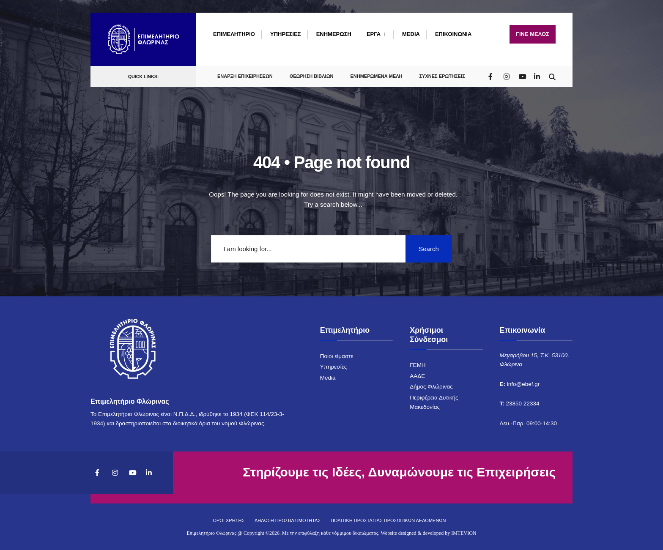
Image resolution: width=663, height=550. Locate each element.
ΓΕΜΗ (417, 365)
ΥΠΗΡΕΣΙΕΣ (285, 34)
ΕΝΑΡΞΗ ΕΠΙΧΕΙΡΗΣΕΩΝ (245, 75)
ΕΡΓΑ (374, 34)
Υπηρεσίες (333, 367)
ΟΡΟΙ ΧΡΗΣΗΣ (228, 520)
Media (328, 378)
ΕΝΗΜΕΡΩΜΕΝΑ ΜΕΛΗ (376, 75)
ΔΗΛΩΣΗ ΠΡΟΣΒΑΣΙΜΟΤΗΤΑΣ (288, 520)
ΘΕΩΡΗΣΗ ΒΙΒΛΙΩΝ (312, 75)
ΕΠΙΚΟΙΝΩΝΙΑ (453, 34)
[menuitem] (375, 34)
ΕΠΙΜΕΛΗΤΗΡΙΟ (234, 34)
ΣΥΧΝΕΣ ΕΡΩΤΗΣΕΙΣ (442, 75)
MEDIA (411, 34)
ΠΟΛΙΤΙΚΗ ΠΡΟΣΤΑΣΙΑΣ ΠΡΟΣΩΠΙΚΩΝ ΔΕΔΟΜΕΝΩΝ (388, 520)
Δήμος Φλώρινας (431, 386)
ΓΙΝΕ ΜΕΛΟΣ (532, 34)
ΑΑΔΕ (417, 376)
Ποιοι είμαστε (336, 356)
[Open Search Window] (552, 75)
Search (429, 248)
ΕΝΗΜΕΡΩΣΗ (333, 34)
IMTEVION (463, 533)
